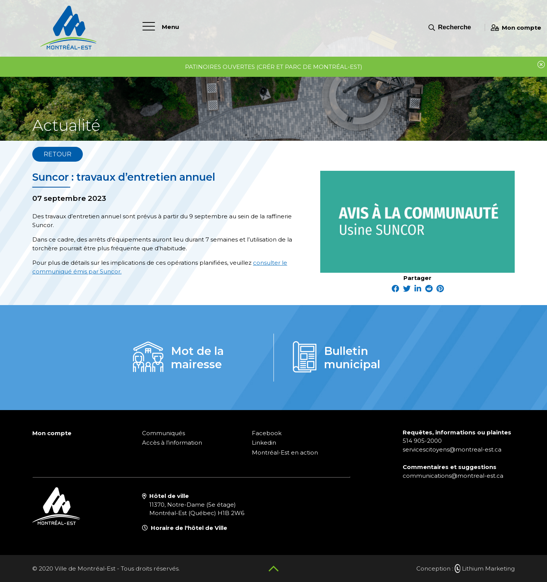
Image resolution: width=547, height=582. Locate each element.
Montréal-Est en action (285, 452)
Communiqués (163, 433)
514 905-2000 (422, 440)
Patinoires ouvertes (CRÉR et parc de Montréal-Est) (273, 66)
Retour (57, 154)
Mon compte (516, 27)
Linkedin (264, 442)
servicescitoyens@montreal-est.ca (452, 449)
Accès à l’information (172, 442)
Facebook (266, 433)
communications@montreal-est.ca (453, 475)
